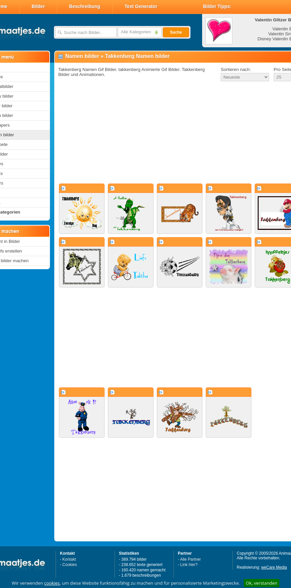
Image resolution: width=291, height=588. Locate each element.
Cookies (69, 564)
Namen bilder (82, 56)
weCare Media (274, 567)
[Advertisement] (166, 133)
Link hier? (188, 564)
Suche (176, 32)
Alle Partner (190, 559)
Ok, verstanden (261, 583)
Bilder (38, 6)
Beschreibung (84, 6)
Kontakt (69, 559)
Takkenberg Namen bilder (137, 56)
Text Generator (141, 6)
